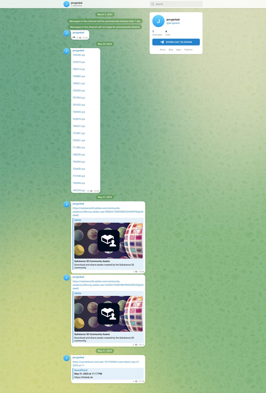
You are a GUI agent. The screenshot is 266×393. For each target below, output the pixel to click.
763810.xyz (79, 119)
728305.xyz (79, 111)
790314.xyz (79, 69)
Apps (178, 49)
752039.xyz (79, 90)
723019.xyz (79, 62)
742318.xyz (79, 190)
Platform (188, 49)
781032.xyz (79, 104)
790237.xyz (79, 126)
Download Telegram (176, 42)
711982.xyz (79, 147)
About (162, 49)
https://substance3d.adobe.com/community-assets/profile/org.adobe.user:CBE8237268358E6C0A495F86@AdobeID (108, 212)
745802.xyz (79, 76)
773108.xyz (79, 176)
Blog (171, 49)
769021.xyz (79, 83)
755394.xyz (79, 183)
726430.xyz (79, 168)
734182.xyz (79, 55)
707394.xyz (79, 97)
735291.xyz (79, 140)
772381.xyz (79, 133)
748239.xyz (79, 154)
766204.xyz (79, 161)
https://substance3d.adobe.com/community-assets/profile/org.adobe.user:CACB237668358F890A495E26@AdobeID (108, 285)
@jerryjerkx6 (173, 23)
